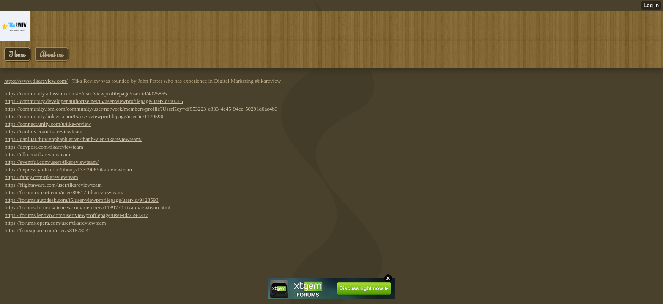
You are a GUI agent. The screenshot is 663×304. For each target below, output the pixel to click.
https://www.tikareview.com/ (36, 81)
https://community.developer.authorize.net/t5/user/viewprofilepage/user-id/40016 (94, 101)
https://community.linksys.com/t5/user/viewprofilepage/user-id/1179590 (84, 116)
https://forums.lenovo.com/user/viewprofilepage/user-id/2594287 (76, 215)
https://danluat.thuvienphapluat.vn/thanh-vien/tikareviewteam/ (73, 139)
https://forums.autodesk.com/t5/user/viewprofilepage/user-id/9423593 (82, 200)
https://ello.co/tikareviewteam (37, 154)
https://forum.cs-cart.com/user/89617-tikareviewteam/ (64, 192)
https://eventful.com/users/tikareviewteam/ (52, 162)
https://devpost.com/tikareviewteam (44, 147)
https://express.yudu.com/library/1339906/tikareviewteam (68, 169)
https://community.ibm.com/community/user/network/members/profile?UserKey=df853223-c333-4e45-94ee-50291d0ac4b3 (141, 109)
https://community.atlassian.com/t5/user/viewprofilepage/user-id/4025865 (86, 93)
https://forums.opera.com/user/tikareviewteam (55, 223)
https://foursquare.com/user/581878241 (48, 230)
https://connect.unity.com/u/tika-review (48, 124)
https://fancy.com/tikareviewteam (41, 177)
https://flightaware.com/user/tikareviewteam (53, 185)
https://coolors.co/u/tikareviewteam (43, 131)
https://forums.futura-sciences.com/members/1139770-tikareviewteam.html (87, 207)
